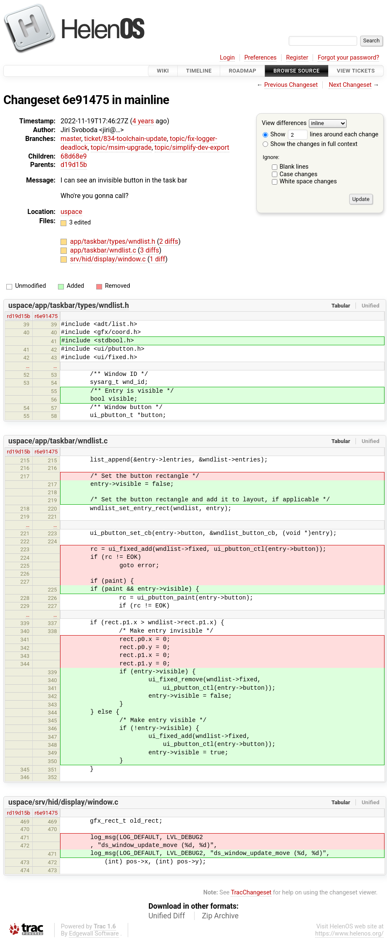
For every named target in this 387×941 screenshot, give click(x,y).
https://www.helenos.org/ (349, 933)
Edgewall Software (94, 933)
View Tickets (356, 71)
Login (227, 57)
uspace (71, 212)
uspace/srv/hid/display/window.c (63, 802)
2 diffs (168, 241)
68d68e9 (74, 156)
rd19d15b (18, 316)
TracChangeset (251, 892)
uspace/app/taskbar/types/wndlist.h (68, 305)
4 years (143, 121)
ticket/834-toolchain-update (125, 139)
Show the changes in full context (310, 144)
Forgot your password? (348, 57)
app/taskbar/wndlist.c (104, 250)
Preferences (260, 57)
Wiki (163, 71)
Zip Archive (220, 916)
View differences (284, 123)
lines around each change (333, 134)
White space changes (308, 181)
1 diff (157, 259)
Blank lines (293, 166)
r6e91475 (46, 316)
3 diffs (149, 250)
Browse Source (297, 71)
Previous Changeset (291, 85)
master (71, 139)
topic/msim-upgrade (121, 147)
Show (274, 134)
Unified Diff (166, 916)
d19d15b (74, 165)
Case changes (298, 174)
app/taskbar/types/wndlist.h (113, 241)
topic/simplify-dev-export (192, 147)
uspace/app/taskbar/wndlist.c (58, 441)
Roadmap (242, 71)
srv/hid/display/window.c (108, 259)
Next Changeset (350, 85)
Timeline (199, 71)
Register (297, 57)
